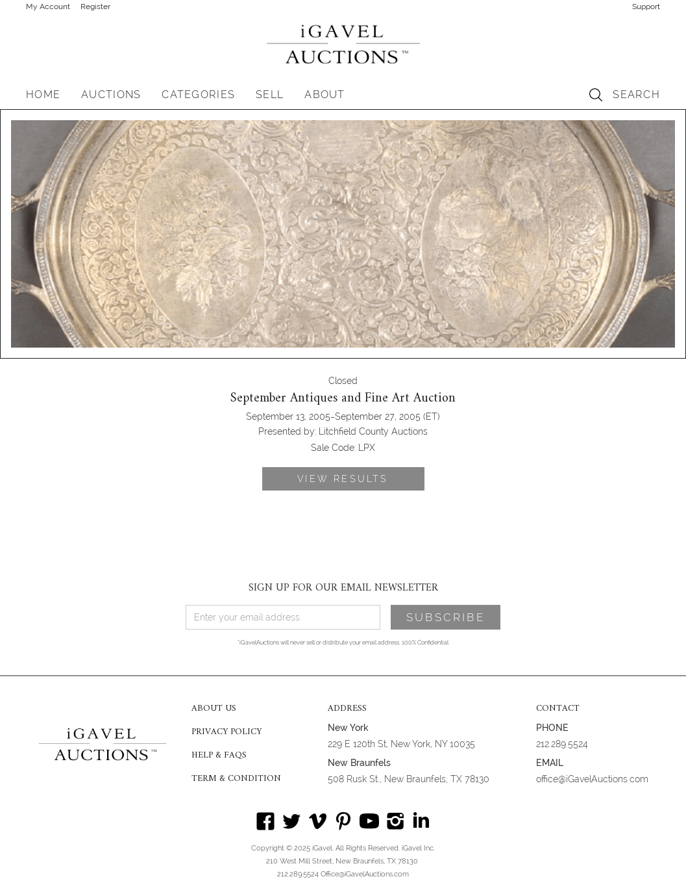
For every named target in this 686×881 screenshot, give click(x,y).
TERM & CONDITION (236, 778)
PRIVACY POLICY (226, 732)
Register (95, 6)
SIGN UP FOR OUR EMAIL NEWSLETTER (343, 587)
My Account (48, 6)
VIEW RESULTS (342, 479)
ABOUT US (213, 708)
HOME (43, 94)
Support (646, 6)
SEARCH (636, 94)
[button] (111, 95)
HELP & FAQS (219, 755)
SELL (270, 94)
